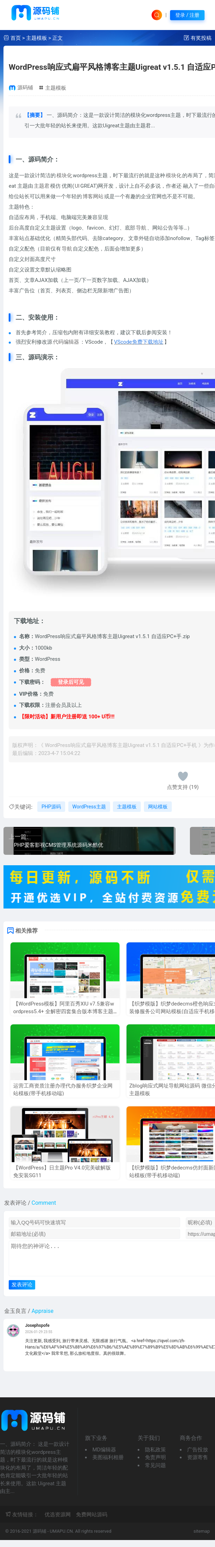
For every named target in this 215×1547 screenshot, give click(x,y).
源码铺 (25, 87)
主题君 (41, 186)
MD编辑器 (104, 1456)
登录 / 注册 (187, 15)
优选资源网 (58, 1521)
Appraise (43, 1318)
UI (77, 186)
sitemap (201, 1538)
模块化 (64, 175)
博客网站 (93, 196)
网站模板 (158, 806)
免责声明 (155, 1464)
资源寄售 (197, 1464)
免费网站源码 (91, 1521)
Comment (44, 1203)
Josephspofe (37, 1332)
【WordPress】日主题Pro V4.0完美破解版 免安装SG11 (62, 1172)
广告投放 (197, 1456)
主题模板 (36, 38)
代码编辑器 (66, 342)
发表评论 (21, 1291)
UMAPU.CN (61, 1538)
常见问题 (155, 1472)
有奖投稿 (201, 38)
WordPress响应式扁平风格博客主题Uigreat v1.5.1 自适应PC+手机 (121, 745)
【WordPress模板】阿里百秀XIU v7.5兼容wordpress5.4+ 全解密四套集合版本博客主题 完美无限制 (63, 1012)
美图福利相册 (108, 1464)
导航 (141, 228)
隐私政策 (155, 1456)
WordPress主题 (89, 806)
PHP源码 (51, 806)
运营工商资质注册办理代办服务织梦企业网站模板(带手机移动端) (63, 1090)
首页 (15, 38)
